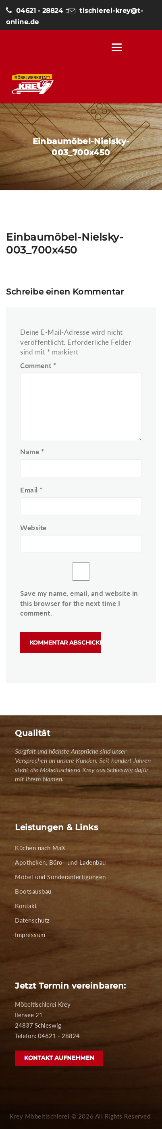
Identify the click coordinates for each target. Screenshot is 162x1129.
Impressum (30, 934)
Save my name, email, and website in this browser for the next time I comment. (79, 603)
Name (32, 451)
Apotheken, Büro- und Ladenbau (60, 862)
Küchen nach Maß (40, 847)
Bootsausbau (33, 891)
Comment (38, 365)
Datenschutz (32, 920)
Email (31, 490)
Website (33, 527)
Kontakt (26, 905)
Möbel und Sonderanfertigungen (60, 876)
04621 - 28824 (34, 10)
